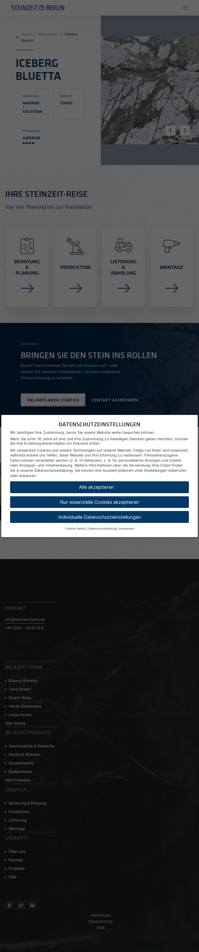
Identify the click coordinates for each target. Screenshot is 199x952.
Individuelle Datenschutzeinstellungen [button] (99, 517)
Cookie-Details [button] (75, 528)
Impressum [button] (126, 528)
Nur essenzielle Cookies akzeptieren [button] (99, 502)
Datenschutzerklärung (53, 470)
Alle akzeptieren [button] (96, 487)
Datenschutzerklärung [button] (102, 528)
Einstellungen (155, 470)
